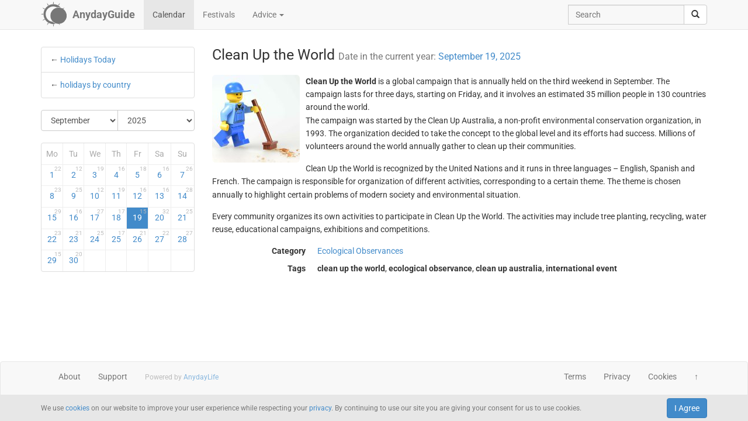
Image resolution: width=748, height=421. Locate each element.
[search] (695, 15)
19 (140, 215)
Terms (575, 376)
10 (97, 194)
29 (54, 258)
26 (140, 237)
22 (54, 237)
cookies (77, 408)
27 (162, 237)
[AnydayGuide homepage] (88, 14)
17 (97, 215)
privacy (320, 408)
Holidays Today (88, 59)
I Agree (686, 408)
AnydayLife (201, 377)
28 (185, 237)
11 (119, 194)
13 (162, 194)
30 (76, 258)
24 (97, 237)
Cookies (662, 376)
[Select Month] (79, 120)
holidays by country (95, 84)
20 (162, 215)
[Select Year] (156, 120)
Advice (268, 14)
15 (54, 215)
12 (140, 194)
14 (185, 194)
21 (185, 215)
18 (119, 215)
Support (112, 376)
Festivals (219, 14)
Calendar (169, 14)
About (69, 376)
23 (76, 237)
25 (119, 237)
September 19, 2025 (479, 56)
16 (76, 215)
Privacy (617, 376)
